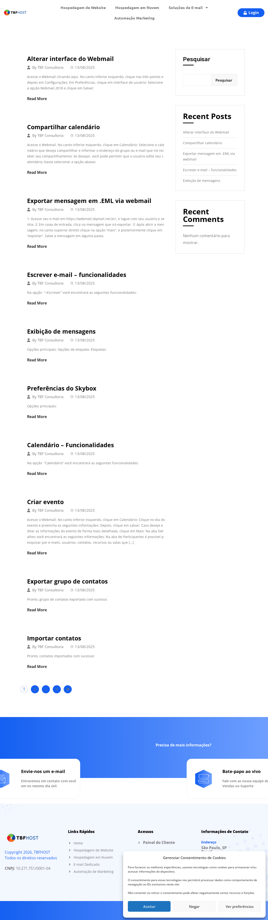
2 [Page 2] (35, 689)
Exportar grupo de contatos (67, 581)
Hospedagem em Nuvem (137, 7)
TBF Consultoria (50, 67)
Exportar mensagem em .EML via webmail (89, 201)
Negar (194, 906)
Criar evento (45, 502)
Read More (37, 98)
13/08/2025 (85, 67)
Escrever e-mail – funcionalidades (76, 275)
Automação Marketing (134, 17)
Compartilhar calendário (63, 127)
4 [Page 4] (57, 689)
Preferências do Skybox (61, 388)
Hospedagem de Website (83, 7)
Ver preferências (240, 906)
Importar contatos (54, 638)
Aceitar (149, 906)
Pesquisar (196, 59)
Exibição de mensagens (61, 331)
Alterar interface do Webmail (70, 59)
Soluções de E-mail (188, 7)
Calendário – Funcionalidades (70, 445)
